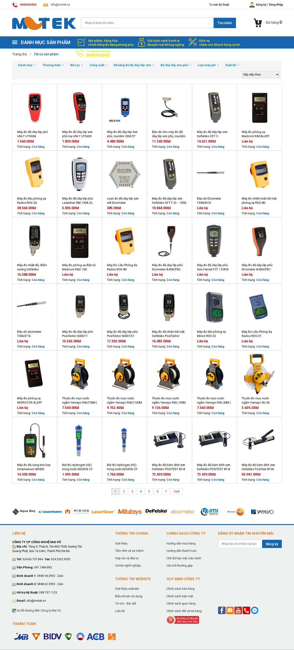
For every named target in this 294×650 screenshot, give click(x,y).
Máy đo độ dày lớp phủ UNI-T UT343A (32, 134)
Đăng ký (272, 544)
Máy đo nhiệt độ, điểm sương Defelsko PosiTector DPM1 (32, 267)
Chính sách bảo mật (179, 596)
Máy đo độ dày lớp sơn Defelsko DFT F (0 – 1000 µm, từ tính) (169, 201)
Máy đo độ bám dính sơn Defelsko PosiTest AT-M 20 (258, 467)
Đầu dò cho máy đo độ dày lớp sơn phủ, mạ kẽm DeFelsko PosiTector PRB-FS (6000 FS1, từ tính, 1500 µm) (169, 134)
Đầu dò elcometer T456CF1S (29, 334)
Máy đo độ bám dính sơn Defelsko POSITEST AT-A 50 (168, 467)
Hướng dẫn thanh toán (181, 550)
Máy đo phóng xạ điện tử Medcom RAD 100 (79, 267)
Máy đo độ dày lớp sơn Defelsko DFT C (212, 134)
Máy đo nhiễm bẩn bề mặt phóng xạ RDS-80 (259, 200)
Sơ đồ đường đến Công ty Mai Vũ (36, 611)
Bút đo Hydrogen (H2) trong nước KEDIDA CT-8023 (122, 467)
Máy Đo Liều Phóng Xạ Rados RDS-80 (122, 267)
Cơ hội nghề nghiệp (128, 565)
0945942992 (24, 4)
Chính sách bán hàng (180, 588)
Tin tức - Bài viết (125, 603)
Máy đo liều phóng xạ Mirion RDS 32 (211, 334)
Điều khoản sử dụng (128, 596)
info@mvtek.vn (56, 4)
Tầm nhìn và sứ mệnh (129, 550)
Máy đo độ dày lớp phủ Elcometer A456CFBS (167, 267)
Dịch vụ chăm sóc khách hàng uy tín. (220, 42)
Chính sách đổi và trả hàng (184, 611)
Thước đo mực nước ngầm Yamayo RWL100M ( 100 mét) (169, 401)
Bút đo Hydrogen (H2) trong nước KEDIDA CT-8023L (77, 467)
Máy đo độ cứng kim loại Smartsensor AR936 (33, 467)
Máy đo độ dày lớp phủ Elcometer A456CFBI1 (257, 267)
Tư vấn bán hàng (98, 53)
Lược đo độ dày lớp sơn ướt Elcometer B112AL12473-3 (123, 201)
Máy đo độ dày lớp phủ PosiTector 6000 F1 (77, 334)
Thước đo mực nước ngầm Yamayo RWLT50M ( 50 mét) (79, 401)
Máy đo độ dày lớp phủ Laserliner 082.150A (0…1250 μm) (78, 201)
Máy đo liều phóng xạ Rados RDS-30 (31, 200)
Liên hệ (120, 611)
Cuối (177, 491)
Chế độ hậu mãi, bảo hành (183, 558)
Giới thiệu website (127, 588)
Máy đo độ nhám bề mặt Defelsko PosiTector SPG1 (168, 334)
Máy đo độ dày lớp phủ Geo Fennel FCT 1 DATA (213, 267)
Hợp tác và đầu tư (127, 558)
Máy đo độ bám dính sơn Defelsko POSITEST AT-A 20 (213, 467)
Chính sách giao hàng (181, 603)
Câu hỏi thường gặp (179, 565)
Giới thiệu (121, 543)
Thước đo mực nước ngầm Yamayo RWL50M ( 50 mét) (214, 401)
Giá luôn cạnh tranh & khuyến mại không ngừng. (166, 42)
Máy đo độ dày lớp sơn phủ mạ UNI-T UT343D (77, 134)
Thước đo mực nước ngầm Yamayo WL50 (255, 400)
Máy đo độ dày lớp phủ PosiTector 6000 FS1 (122, 334)
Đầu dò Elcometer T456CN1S (209, 200)
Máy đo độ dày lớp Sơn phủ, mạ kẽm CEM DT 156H (122, 134)
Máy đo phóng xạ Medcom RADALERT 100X (255, 134)
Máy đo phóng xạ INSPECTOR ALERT (29, 400)
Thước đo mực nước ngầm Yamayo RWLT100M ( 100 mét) (124, 401)
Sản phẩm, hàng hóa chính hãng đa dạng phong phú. (111, 42)
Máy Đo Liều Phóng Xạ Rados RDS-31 (257, 334)
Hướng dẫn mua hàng (181, 543)
